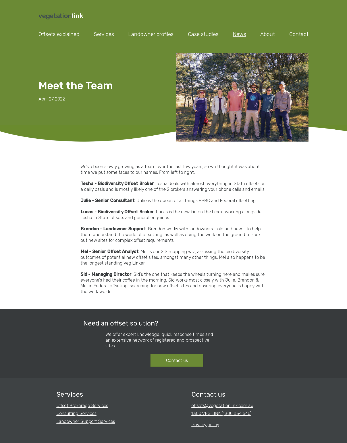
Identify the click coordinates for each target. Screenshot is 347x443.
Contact (298, 34)
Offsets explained (59, 34)
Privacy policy (205, 424)
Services (104, 34)
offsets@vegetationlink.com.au (222, 405)
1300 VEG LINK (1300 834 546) (221, 413)
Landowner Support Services (85, 421)
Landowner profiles (151, 34)
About (267, 34)
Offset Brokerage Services (82, 405)
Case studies (203, 34)
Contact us (177, 360)
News (239, 34)
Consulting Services (76, 413)
